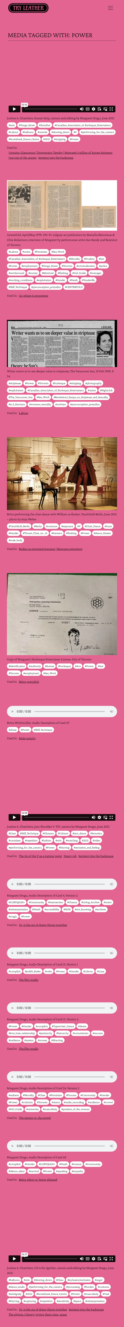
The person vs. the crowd (35, 1117)
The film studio (28, 979)
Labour (23, 413)
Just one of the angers (23, 157)
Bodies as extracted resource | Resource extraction (50, 549)
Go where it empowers (33, 295)
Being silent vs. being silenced (38, 1179)
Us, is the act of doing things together (43, 925)
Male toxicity (27, 738)
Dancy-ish (70, 856)
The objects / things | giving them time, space (38, 1314)
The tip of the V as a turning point (40, 856)
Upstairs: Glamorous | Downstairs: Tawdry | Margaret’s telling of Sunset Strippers (60, 152)
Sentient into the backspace (55, 157)
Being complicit (29, 681)
